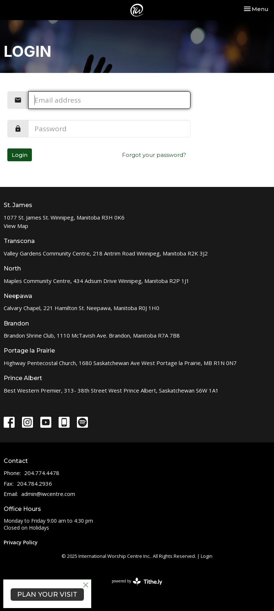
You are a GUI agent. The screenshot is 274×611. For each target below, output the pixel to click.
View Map (16, 225)
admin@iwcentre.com (48, 493)
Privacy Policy (21, 542)
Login (19, 154)
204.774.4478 (41, 472)
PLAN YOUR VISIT (47, 594)
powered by (137, 581)
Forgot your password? (154, 154)
